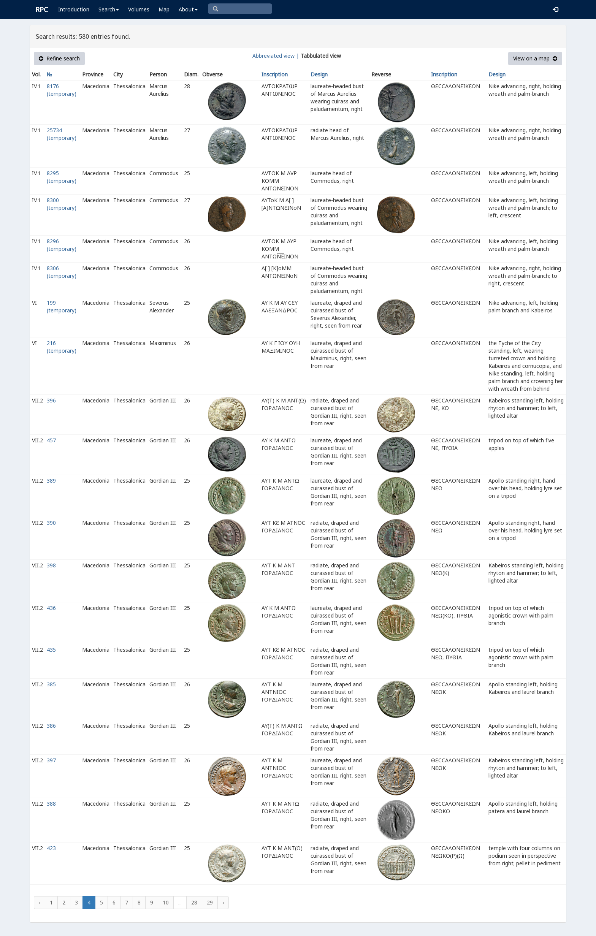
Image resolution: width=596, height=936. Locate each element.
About (188, 9)
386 (51, 725)
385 (51, 684)
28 (194, 902)
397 (51, 760)
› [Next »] (223, 902)
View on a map (535, 58)
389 (51, 480)
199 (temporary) (61, 306)
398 (51, 565)
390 (51, 522)
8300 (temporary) (61, 203)
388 (51, 803)
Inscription (275, 74)
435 (51, 649)
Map (164, 9)
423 (51, 848)
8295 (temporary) (61, 176)
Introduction (73, 9)
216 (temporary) (61, 346)
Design (319, 74)
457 (51, 440)
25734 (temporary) (61, 134)
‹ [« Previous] (39, 902)
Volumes (138, 9)
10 (166, 902)
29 (210, 902)
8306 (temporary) (61, 271)
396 (51, 400)
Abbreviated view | (275, 55)
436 (51, 607)
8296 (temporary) (61, 245)
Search (108, 9)
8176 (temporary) (61, 89)
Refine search (59, 58)
